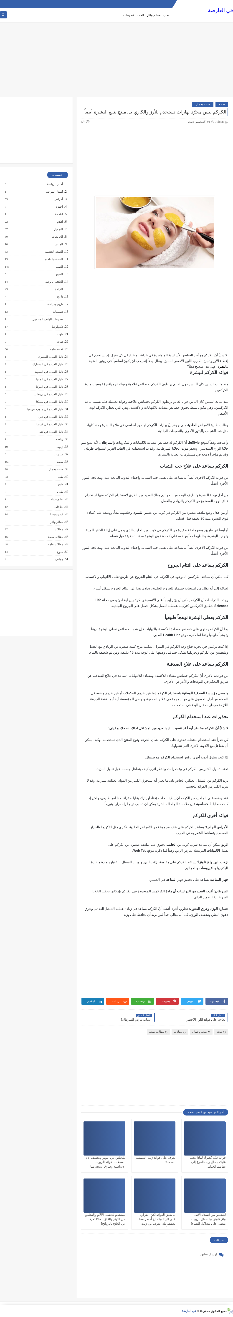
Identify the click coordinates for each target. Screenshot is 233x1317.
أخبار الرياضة (55, 184)
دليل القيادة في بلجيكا (49, 402)
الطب (59, 267)
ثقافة (59, 342)
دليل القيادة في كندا (50, 432)
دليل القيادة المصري (50, 357)
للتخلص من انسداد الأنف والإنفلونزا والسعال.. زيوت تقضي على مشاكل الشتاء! (208, 1219)
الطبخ (59, 274)
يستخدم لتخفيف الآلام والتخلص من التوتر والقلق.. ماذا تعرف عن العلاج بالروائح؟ (105, 1219)
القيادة (58, 289)
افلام (60, 222)
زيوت (59, 447)
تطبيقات (128, 15)
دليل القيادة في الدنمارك (47, 364)
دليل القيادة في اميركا (49, 387)
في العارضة (220, 10)
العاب (140, 15)
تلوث (59, 334)
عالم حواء (57, 499)
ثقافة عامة (56, 349)
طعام (59, 492)
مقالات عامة (55, 544)
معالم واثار (154, 15)
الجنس (58, 244)
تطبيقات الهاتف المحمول (47, 319)
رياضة (59, 439)
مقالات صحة (158, 1031)
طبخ (60, 484)
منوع (60, 552)
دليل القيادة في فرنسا (49, 424)
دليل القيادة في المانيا (49, 379)
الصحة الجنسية (53, 252)
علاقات (58, 507)
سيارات (58, 454)
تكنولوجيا (57, 327)
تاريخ (60, 297)
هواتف (59, 559)
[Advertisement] (116, 62)
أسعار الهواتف (54, 192)
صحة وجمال (202, 104)
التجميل (58, 229)
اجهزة (59, 207)
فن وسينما (56, 514)
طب (166, 15)
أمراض (58, 199)
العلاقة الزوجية (54, 282)
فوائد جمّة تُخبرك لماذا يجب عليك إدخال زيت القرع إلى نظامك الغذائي (208, 1162)
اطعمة (59, 214)
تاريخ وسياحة (55, 304)
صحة (222, 104)
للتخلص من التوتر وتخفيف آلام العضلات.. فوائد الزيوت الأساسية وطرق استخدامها (105, 1162)
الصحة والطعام (53, 259)
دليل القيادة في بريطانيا (48, 394)
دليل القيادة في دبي (50, 417)
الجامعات (57, 237)
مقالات (180, 1031)
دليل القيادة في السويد (48, 372)
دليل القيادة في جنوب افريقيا (45, 409)
